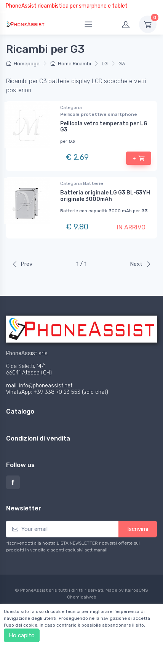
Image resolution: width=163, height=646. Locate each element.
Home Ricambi (70, 63)
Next (140, 264)
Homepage (23, 63)
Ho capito (22, 635)
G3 (121, 63)
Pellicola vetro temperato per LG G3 (103, 126)
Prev (22, 264)
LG (105, 63)
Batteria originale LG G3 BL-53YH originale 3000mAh (105, 196)
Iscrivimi (137, 529)
